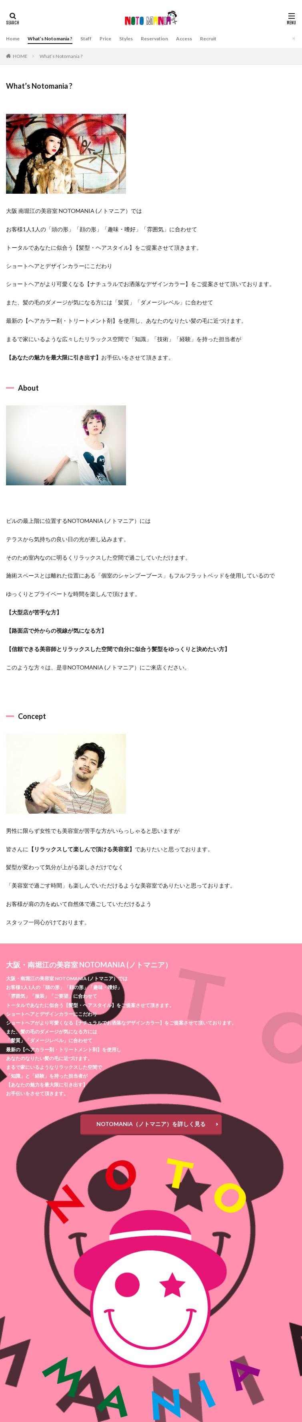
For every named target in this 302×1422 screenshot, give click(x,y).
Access (184, 39)
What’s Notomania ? (50, 39)
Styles (126, 39)
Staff (86, 39)
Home (13, 39)
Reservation (154, 39)
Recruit (208, 39)
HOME (20, 56)
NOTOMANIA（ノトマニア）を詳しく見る (151, 1123)
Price (105, 39)
